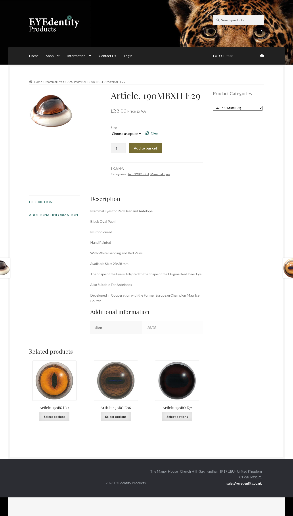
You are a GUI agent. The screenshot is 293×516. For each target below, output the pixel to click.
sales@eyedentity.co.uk (244, 483)
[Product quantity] (118, 148)
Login (128, 56)
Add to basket (145, 148)
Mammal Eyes (55, 82)
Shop (50, 56)
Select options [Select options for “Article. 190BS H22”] (54, 416)
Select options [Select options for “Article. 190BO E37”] (177, 416)
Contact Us (107, 56)
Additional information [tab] (53, 215)
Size (114, 127)
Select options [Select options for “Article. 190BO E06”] (115, 416)
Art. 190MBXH (77, 82)
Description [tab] (41, 202)
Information (76, 56)
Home (33, 56)
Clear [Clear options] (155, 133)
